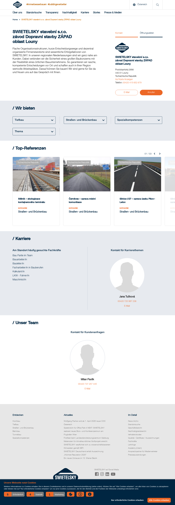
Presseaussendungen (137, 455)
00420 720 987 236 (127, 301)
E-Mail (126, 92)
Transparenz (52, 12)
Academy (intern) (135, 448)
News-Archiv (133, 421)
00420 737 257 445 (87, 384)
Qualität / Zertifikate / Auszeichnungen (143, 438)
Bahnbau (16, 431)
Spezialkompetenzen (21, 438)
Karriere (85, 12)
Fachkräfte (132, 441)
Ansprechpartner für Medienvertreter (142, 451)
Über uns (17, 12)
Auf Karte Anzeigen (124, 79)
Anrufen (151, 92)
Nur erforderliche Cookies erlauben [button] (127, 500)
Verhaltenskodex (134, 435)
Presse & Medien (113, 12)
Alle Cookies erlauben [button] (159, 500)
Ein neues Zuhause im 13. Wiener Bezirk (80, 458)
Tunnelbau (17, 435)
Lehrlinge (132, 445)
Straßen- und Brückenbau (23, 428)
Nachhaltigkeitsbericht (137, 431)
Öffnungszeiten (147, 33)
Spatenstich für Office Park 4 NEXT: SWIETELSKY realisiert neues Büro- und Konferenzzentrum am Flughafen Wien (84, 431)
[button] (14, 494)
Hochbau (16, 421)
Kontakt (119, 33)
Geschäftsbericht (135, 428)
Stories (96, 12)
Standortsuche (33, 12)
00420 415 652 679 (132, 83)
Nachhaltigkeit (69, 12)
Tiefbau (16, 424)
